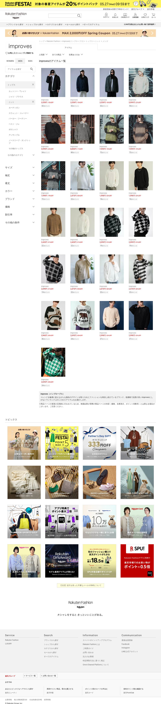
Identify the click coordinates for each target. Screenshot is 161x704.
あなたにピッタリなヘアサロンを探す (19, 686)
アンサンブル (14, 135)
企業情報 (8, 697)
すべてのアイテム (51, 654)
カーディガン (14, 108)
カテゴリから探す (51, 646)
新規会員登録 (127, 637)
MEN (20, 61)
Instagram (126, 645)
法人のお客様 (88, 654)
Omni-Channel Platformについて (96, 662)
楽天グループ (136, 9)
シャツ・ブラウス (16, 97)
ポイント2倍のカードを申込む (96, 686)
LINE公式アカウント (130, 649)
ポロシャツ (13, 129)
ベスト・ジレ (14, 124)
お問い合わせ (88, 650)
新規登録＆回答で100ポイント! (115, 9)
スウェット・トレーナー (19, 113)
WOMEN (10, 61)
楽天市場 (150, 9)
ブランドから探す (51, 637)
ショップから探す (51, 642)
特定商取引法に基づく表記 (93, 658)
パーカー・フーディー (18, 119)
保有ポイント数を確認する (133, 686)
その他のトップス (16, 148)
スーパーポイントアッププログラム (97, 637)
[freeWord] (20, 69)
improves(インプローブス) (72, 41)
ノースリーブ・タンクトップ (19, 141)
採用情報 (47, 697)
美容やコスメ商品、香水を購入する (60, 686)
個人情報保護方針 (20, 697)
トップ (41, 41)
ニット (11, 102)
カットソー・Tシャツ (17, 91)
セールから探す (50, 650)
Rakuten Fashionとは (91, 642)
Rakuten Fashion (53, 41)
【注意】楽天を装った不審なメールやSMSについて (80, 583)
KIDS (30, 61)
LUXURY (8, 641)
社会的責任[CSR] (36, 697)
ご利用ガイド (88, 646)
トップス (11, 85)
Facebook (125, 641)
